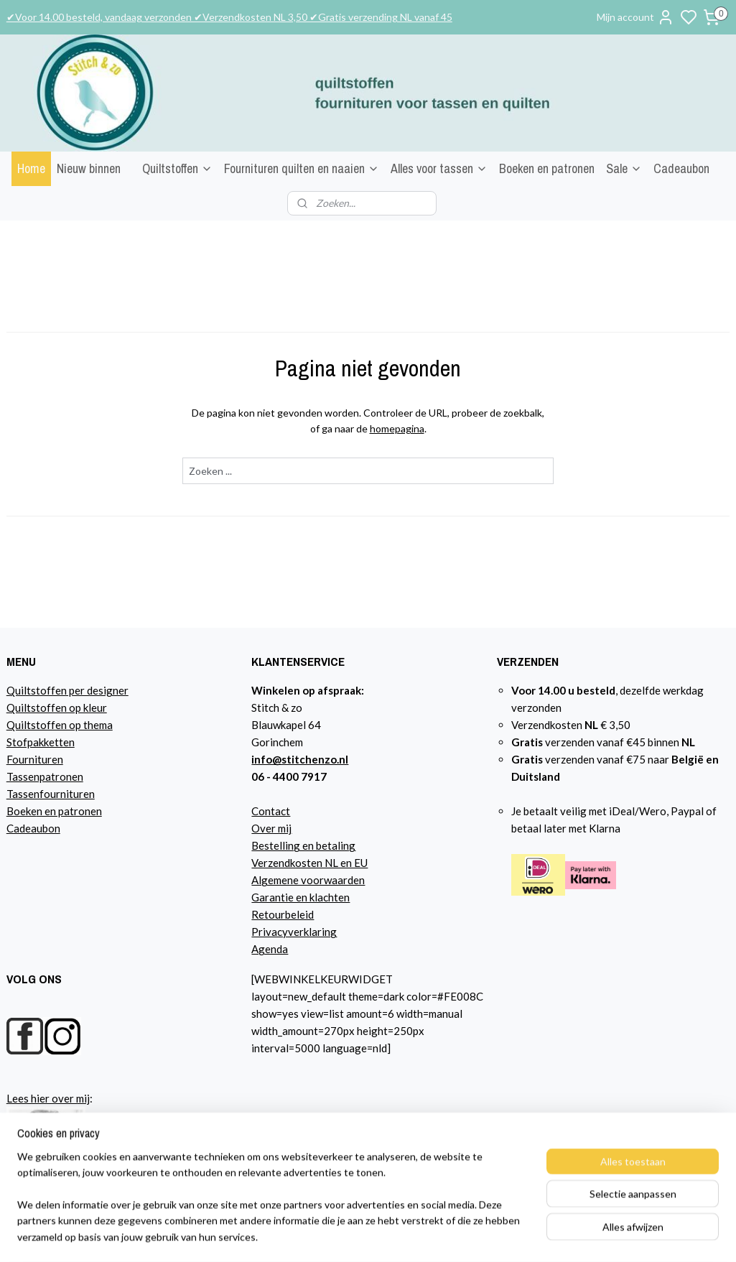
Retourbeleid (282, 914)
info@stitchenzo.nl (299, 759)
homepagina (397, 428)
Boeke (21, 810)
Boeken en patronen (547, 168)
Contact (270, 810)
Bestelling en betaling (303, 845)
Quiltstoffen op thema (59, 724)
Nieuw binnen (89, 168)
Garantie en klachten (300, 897)
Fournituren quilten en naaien (301, 168)
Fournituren (34, 759)
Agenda (269, 948)
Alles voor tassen (439, 168)
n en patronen (69, 810)
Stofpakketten (40, 742)
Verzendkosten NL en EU (309, 862)
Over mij (271, 828)
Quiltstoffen (177, 168)
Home (31, 168)
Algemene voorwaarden (308, 879)
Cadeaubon (681, 168)
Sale (624, 168)
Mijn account (635, 17)
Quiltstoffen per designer (67, 690)
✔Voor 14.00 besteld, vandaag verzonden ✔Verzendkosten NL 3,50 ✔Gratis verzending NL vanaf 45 (229, 17)
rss (526, 1235)
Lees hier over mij (48, 1098)
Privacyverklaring (294, 931)
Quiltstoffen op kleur (56, 707)
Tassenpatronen (44, 776)
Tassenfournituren (50, 793)
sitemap (500, 1235)
